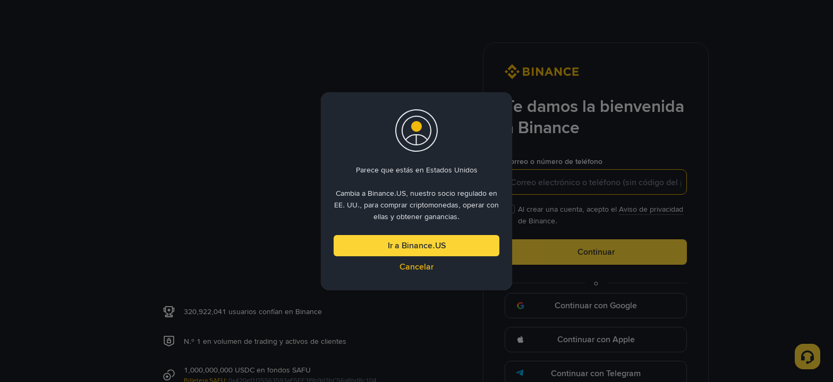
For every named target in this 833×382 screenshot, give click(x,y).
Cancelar (417, 266)
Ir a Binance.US (417, 245)
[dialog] (416, 191)
